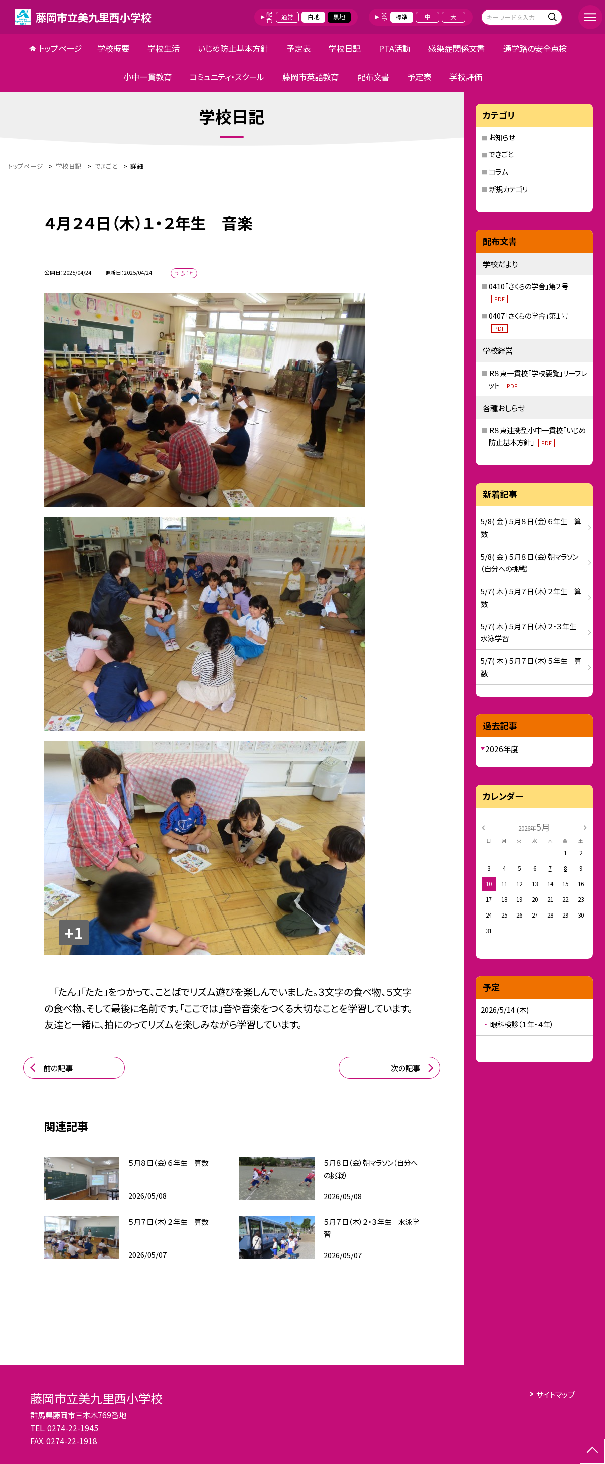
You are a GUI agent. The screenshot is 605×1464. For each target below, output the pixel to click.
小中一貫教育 (147, 77)
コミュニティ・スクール (227, 77)
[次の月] (585, 827)
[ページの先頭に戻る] (592, 1451)
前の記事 (58, 1067)
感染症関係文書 (456, 48)
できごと (501, 154)
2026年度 (501, 748)
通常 (287, 17)
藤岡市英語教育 (310, 77)
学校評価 (465, 77)
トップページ (60, 48)
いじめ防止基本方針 (233, 48)
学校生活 (163, 48)
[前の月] (483, 827)
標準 (402, 17)
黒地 (339, 17)
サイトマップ (555, 1394)
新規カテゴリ (508, 189)
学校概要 (113, 48)
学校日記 (345, 48)
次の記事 (405, 1067)
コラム (498, 171)
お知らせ (502, 137)
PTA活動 (394, 48)
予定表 (298, 48)
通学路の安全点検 (535, 48)
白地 (314, 17)
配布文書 (373, 77)
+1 (74, 932)
